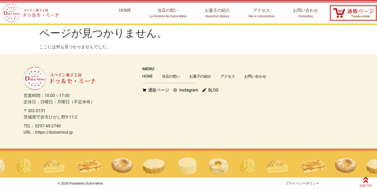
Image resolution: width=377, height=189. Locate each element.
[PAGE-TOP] (366, 180)
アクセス (227, 76)
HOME (147, 76)
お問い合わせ (255, 76)
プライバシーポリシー (302, 183)
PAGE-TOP (366, 185)
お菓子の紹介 (200, 76)
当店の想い (171, 76)
